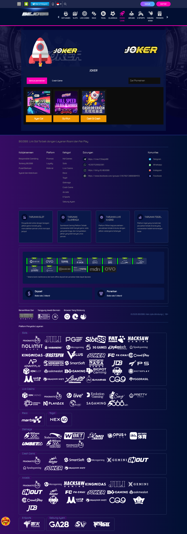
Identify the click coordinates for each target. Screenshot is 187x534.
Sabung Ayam (150, 16)
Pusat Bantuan (25, 168)
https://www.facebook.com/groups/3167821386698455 (111, 176)
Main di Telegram (40, 4)
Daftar (163, 4)
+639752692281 (93, 165)
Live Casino (84, 15)
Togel (103, 15)
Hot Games (65, 15)
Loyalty (49, 163)
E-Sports (141, 15)
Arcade (131, 15)
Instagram (155, 170)
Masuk (147, 4)
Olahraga (112, 15)
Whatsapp (155, 165)
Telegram (154, 159)
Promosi (159, 15)
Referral (49, 168)
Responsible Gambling (28, 158)
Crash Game (122, 16)
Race (94, 15)
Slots (75, 15)
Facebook (155, 176)
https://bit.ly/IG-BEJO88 (96, 170)
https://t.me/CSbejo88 (95, 159)
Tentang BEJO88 (26, 163)
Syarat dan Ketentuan (28, 173)
